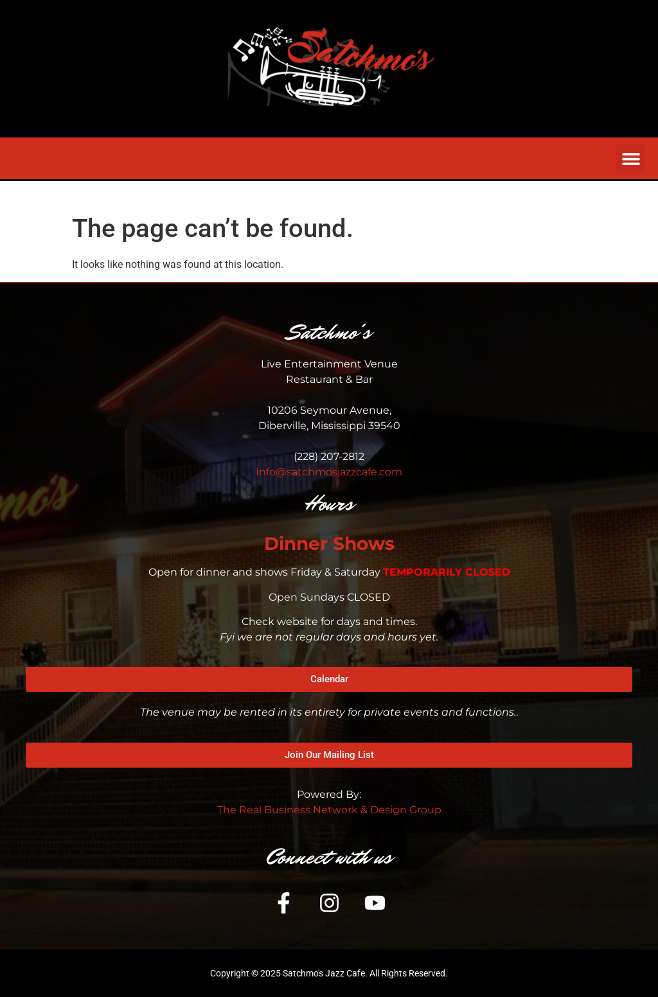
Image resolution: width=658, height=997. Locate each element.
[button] (630, 158)
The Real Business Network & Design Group (329, 810)
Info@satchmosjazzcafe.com (329, 472)
